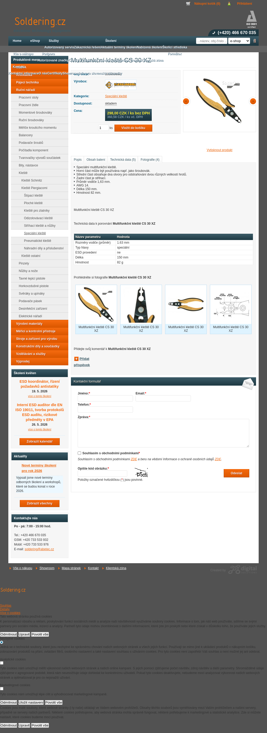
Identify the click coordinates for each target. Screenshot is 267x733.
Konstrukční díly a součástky (36, 346)
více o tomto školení (39, 396)
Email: (141, 393)
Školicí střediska (174, 47)
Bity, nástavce (27, 165)
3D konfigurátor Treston (123, 60)
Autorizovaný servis (59, 47)
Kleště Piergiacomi (32, 188)
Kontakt (93, 568)
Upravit (24, 634)
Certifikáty (55, 73)
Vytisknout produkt (219, 150)
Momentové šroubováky (34, 112)
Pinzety (22, 263)
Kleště (21, 173)
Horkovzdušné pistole (32, 286)
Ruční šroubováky (30, 120)
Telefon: (84, 404)
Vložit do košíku (133, 128)
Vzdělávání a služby (29, 354)
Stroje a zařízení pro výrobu (35, 339)
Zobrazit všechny (39, 503)
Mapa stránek (71, 568)
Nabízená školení (149, 47)
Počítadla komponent (32, 150)
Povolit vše (40, 634)
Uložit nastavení (31, 702)
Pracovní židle (27, 105)
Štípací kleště (32, 195)
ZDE (134, 459)
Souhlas (5, 605)
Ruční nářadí (24, 90)
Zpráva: (84, 417)
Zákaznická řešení (87, 47)
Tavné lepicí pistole (30, 278)
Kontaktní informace (23, 73)
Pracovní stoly (27, 97)
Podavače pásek (29, 301)
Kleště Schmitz (30, 180)
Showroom (46, 568)
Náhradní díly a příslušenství (42, 248)
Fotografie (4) (150, 159)
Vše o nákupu (22, 568)
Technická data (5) (123, 159)
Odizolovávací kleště (37, 218)
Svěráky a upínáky (30, 293)
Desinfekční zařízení (31, 308)
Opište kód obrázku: (93, 468)
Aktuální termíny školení (119, 47)
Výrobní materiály (28, 324)
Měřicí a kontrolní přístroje (34, 331)
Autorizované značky (53, 60)
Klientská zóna (116, 568)
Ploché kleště (32, 203)
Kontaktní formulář (87, 381)
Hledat (254, 41)
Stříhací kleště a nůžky (38, 226)
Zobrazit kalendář (39, 441)
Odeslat (236, 473)
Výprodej (21, 361)
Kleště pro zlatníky (35, 210)
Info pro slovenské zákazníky (100, 73)
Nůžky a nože (27, 271)
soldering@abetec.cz (39, 549)
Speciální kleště (116, 96)
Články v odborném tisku (87, 60)
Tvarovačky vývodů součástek (38, 158)
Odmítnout (9, 634)
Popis (78, 159)
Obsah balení (96, 159)
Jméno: (84, 393)
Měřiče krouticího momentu (36, 127)
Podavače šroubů (29, 143)
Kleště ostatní (29, 256)
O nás (43, 73)
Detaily (5, 609)
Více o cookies (10, 613)
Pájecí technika (26, 82)
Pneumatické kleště (36, 241)
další (252, 101)
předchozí (187, 101)
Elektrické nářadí (29, 316)
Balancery (24, 135)
